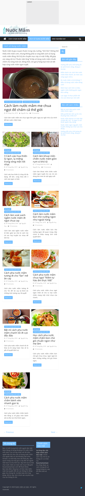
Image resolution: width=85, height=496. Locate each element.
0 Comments (34, 113)
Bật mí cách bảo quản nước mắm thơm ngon (70, 110)
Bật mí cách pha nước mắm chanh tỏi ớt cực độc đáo (16, 332)
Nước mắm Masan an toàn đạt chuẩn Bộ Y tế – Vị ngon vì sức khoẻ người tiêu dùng (71, 120)
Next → (54, 432)
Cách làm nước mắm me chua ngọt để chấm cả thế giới (27, 107)
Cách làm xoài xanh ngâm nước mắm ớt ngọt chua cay (15, 217)
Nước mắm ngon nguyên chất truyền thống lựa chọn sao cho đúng (71, 127)
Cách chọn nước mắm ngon (13, 102)
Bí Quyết (7, 150)
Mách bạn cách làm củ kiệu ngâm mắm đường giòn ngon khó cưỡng (71, 90)
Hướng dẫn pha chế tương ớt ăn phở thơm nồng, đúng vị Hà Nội (71, 67)
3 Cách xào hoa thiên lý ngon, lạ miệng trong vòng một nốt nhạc (15, 160)
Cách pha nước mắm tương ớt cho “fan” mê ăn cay (16, 275)
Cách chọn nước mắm (17, 39)
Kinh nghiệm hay (59, 39)
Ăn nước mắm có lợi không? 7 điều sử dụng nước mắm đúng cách (71, 82)
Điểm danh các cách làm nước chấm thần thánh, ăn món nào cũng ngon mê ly (71, 74)
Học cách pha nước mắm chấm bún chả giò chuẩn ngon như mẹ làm (44, 339)
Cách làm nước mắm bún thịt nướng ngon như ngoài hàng (44, 216)
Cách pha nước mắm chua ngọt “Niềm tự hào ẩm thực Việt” (44, 277)
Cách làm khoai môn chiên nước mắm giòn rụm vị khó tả (45, 158)
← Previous (9, 432)
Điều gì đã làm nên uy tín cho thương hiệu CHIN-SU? (71, 115)
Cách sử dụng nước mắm (39, 39)
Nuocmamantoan (42, 463)
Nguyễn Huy (25, 113)
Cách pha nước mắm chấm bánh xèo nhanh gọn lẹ (15, 400)
